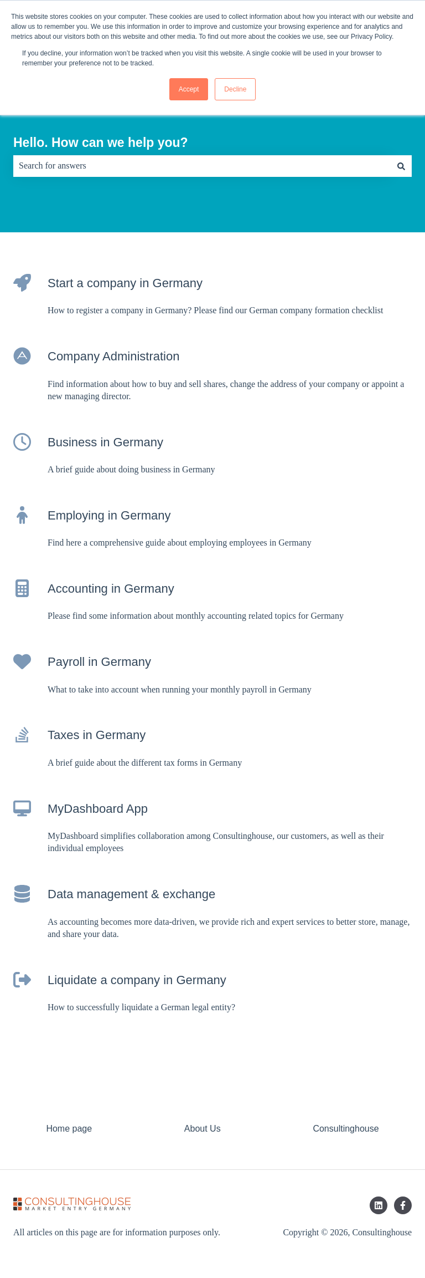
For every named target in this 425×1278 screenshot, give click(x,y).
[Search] (401, 165)
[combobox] (202, 165)
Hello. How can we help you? (100, 142)
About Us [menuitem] (202, 1128)
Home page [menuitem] (69, 1128)
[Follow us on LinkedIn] (378, 1205)
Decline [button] (235, 89)
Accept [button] (189, 89)
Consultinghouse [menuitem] (346, 1128)
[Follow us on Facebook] (403, 1205)
